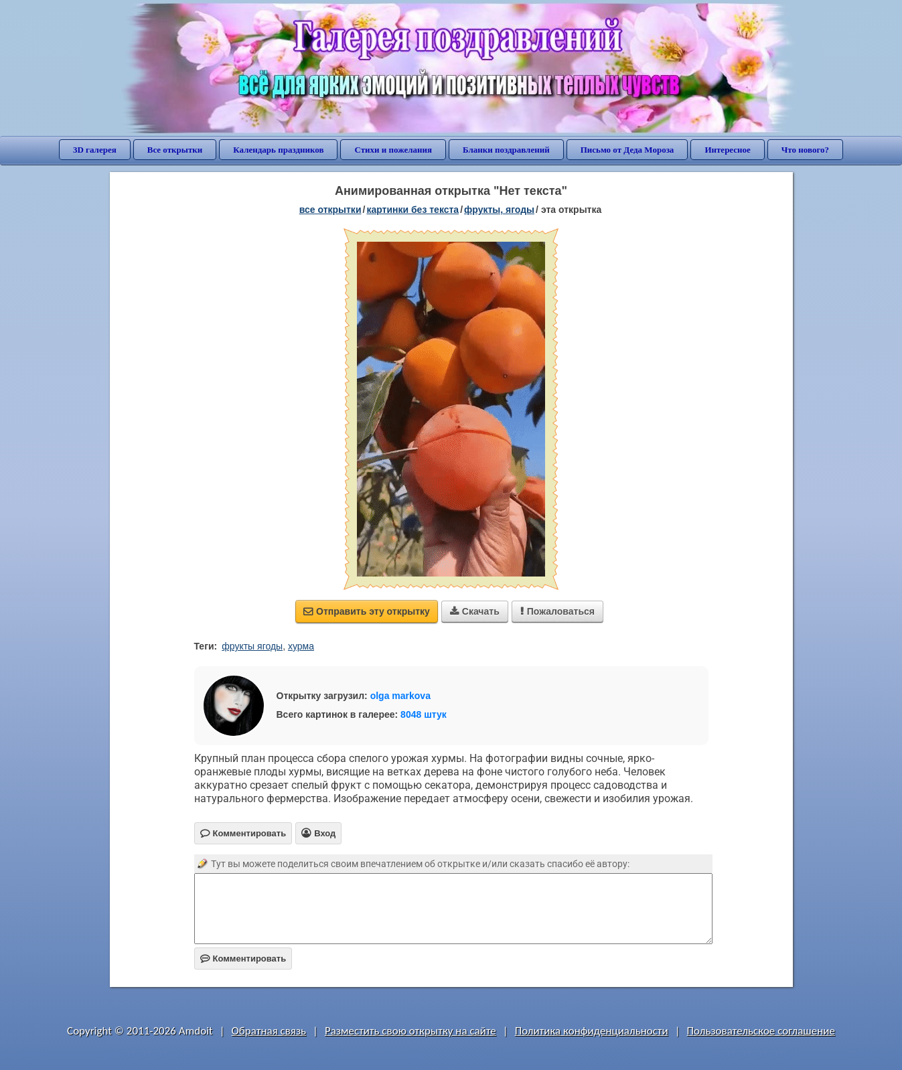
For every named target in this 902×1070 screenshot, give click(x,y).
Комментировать (243, 958)
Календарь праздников (278, 150)
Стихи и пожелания (393, 150)
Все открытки (175, 150)
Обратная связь (269, 1031)
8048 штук (423, 714)
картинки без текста (412, 209)
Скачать (475, 611)
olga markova (400, 695)
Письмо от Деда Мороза (627, 150)
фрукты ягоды (252, 646)
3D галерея (95, 150)
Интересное (727, 150)
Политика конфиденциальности (591, 1031)
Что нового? (805, 150)
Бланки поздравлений (506, 150)
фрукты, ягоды (499, 209)
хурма (301, 646)
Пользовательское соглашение (761, 1031)
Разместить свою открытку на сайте (410, 1031)
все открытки (330, 209)
